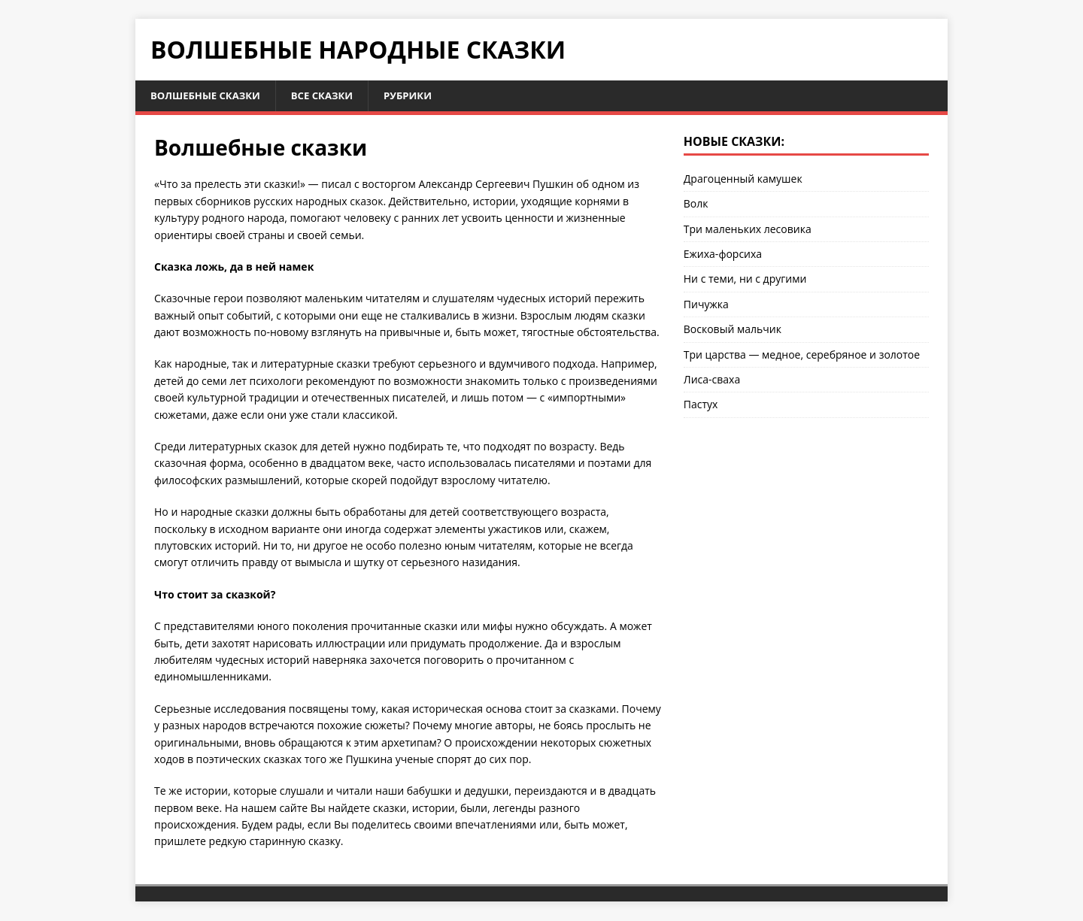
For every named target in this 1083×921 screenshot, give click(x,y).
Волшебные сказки (209, 96)
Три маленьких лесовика (747, 230)
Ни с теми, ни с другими (745, 280)
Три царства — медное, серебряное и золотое (802, 355)
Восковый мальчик (732, 330)
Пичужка (706, 305)
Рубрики (421, 96)
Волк (696, 205)
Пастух (701, 405)
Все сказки (332, 96)
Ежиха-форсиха (723, 254)
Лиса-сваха (712, 380)
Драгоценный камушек (743, 179)
